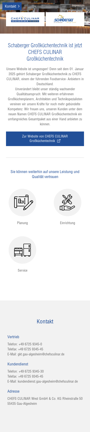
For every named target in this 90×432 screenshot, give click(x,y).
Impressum (78, 5)
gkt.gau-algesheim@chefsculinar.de (41, 354)
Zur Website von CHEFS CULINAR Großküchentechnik (45, 138)
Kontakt (10, 6)
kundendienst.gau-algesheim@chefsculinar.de (48, 381)
